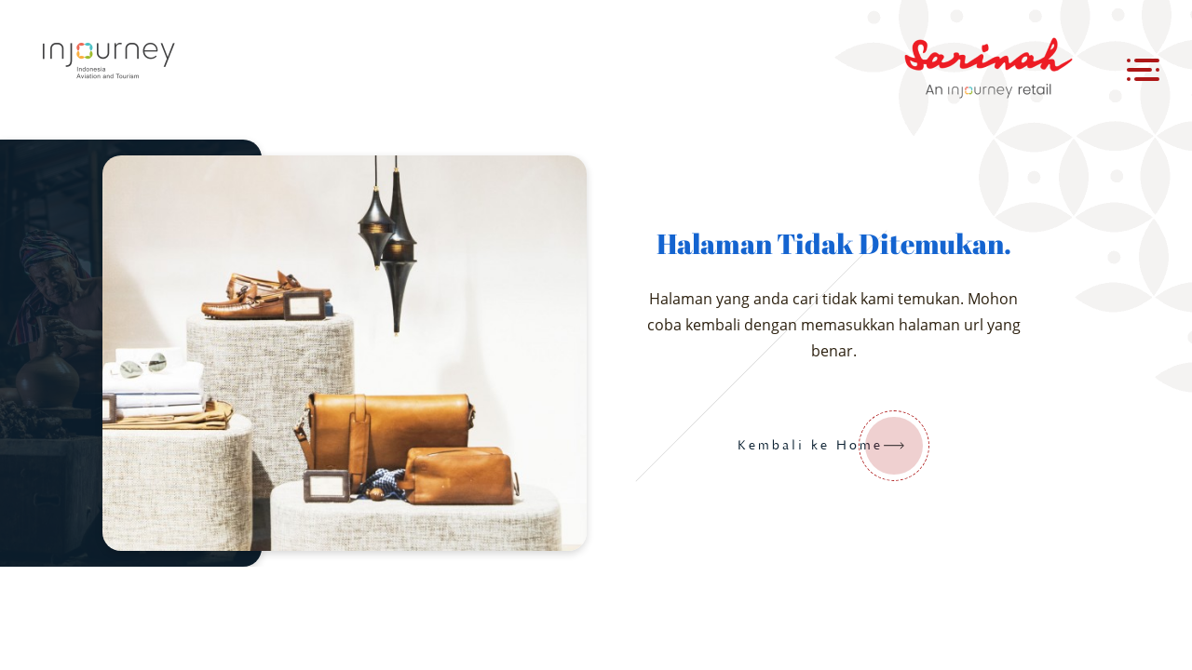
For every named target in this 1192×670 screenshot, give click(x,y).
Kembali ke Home (833, 445)
